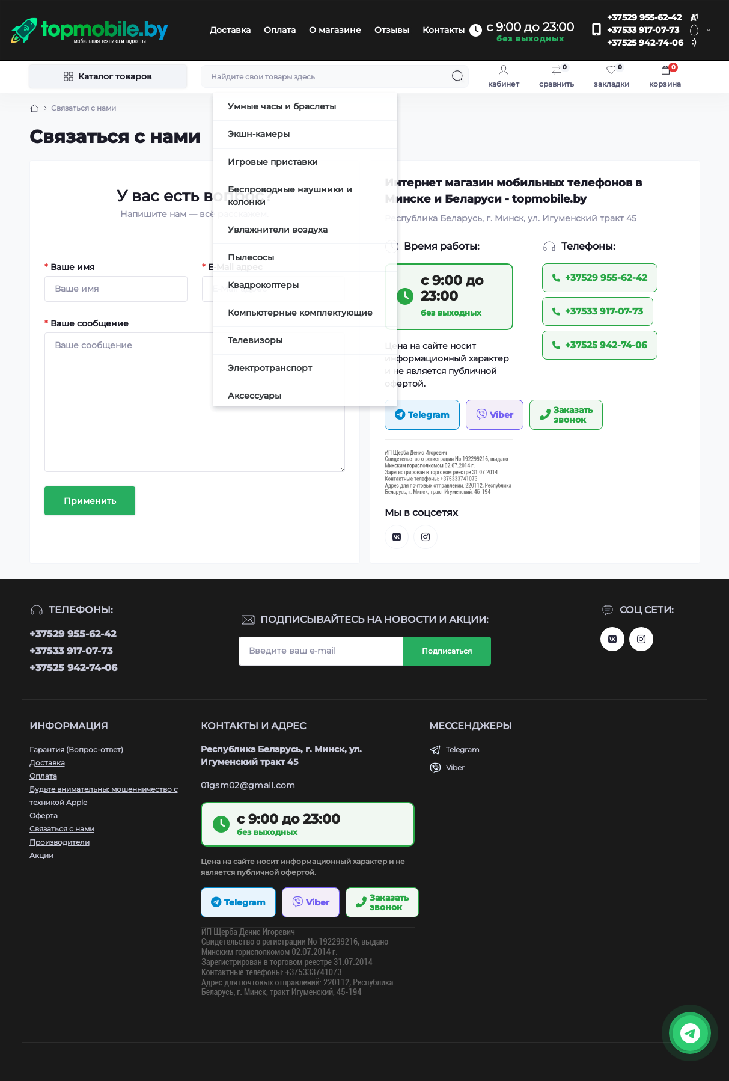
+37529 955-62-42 (644, 17)
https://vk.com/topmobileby (612, 639)
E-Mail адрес (232, 267)
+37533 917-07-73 (643, 30)
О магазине (335, 30)
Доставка (230, 30)
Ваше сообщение (86, 323)
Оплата (280, 30)
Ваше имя (69, 267)
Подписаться (447, 650)
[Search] (458, 76)
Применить (90, 500)
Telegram (463, 749)
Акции (41, 855)
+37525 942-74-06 (645, 42)
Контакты (443, 30)
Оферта (43, 815)
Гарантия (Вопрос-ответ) (76, 749)
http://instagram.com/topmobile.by (641, 639)
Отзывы (391, 30)
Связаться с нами (61, 828)
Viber (455, 767)
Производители (59, 842)
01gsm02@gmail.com (248, 785)
